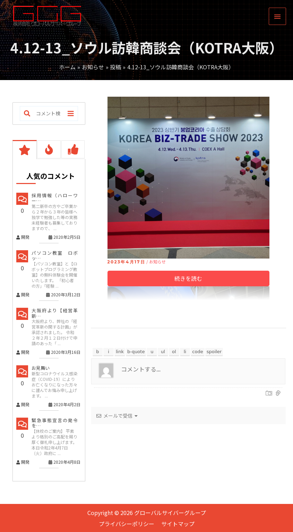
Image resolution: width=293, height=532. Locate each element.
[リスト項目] (185, 352)
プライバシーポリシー (126, 524)
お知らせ (157, 261)
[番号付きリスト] (174, 352)
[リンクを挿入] (120, 352)
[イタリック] (108, 352)
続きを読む (188, 278)
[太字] (98, 352)
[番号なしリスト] (163, 352)
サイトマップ (178, 524)
